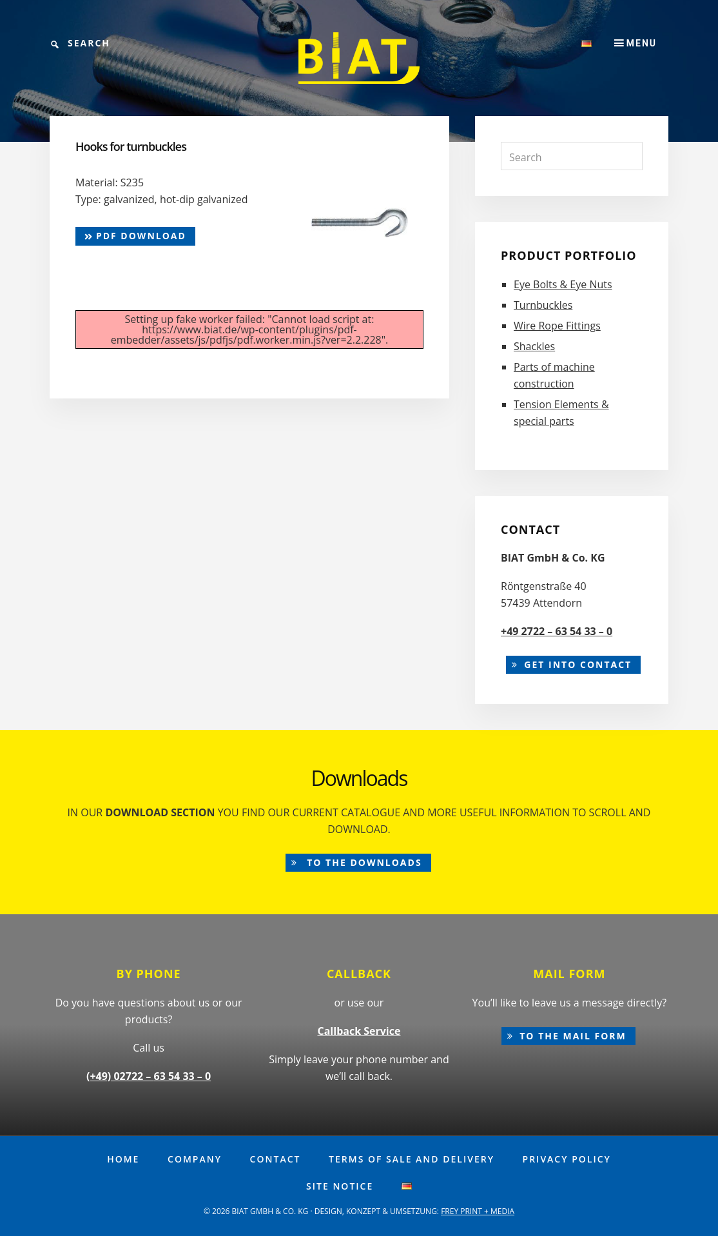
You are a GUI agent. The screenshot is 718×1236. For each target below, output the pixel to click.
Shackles (534, 346)
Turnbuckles (543, 305)
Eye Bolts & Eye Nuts (563, 284)
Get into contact (578, 664)
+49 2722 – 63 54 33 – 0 (556, 631)
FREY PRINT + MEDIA (477, 1211)
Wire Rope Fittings (557, 326)
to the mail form (572, 1036)
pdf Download (135, 236)
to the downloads (363, 862)
